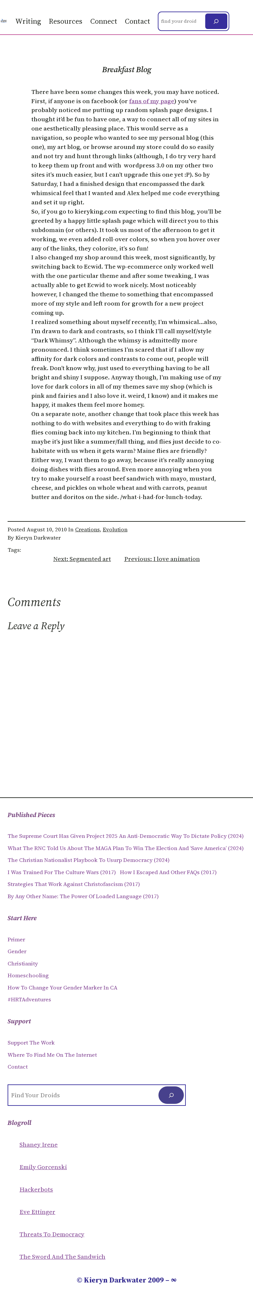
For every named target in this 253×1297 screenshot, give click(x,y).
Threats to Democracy (51, 1234)
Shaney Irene (38, 1144)
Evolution (115, 529)
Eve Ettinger (37, 1212)
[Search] (216, 21)
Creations (87, 529)
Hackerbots (36, 1189)
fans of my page (151, 101)
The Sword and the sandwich (62, 1257)
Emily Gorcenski (43, 1167)
